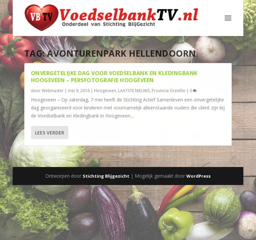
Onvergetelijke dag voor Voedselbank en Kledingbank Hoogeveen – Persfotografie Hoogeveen (114, 76)
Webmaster (53, 90)
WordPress (198, 176)
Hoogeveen (105, 90)
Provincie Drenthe (168, 90)
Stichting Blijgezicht (106, 176)
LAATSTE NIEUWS (134, 90)
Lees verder (49, 132)
